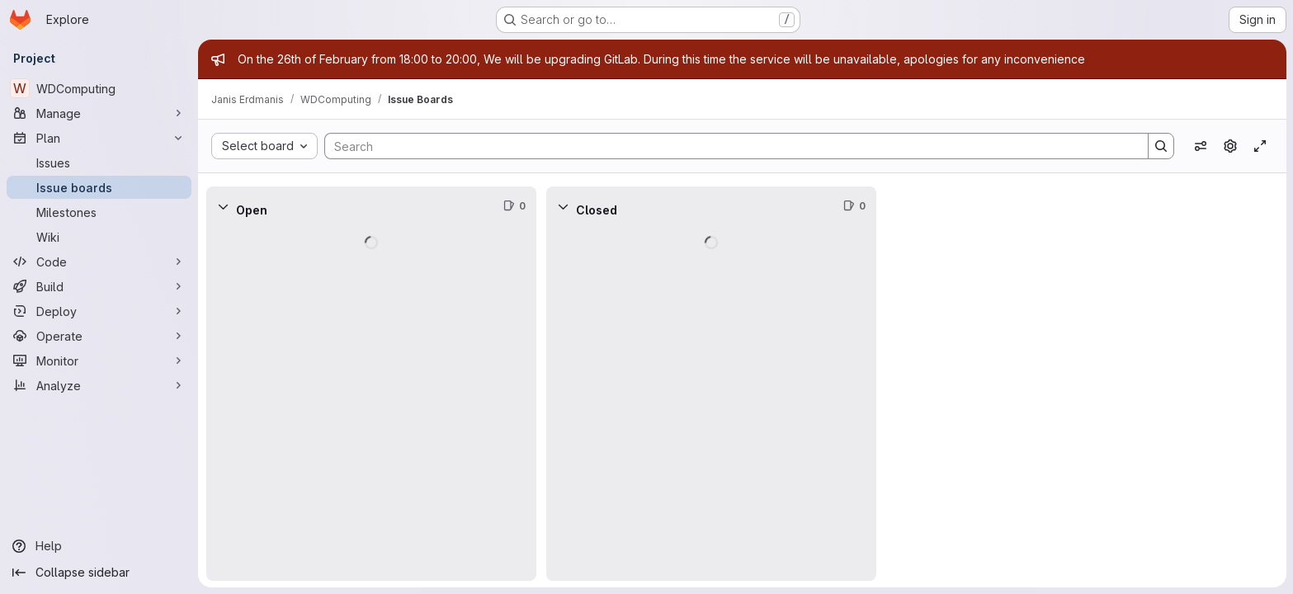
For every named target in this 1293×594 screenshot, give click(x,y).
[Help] (99, 546)
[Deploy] (99, 311)
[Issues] (99, 162)
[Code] (99, 261)
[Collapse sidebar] (99, 572)
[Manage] (99, 113)
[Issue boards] (99, 187)
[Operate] (99, 335)
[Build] (99, 286)
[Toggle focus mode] (1260, 146)
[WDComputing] (99, 88)
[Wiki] (99, 236)
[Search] (728, 146)
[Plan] (99, 137)
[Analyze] (99, 385)
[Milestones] (99, 212)
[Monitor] (99, 360)
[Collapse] (223, 206)
